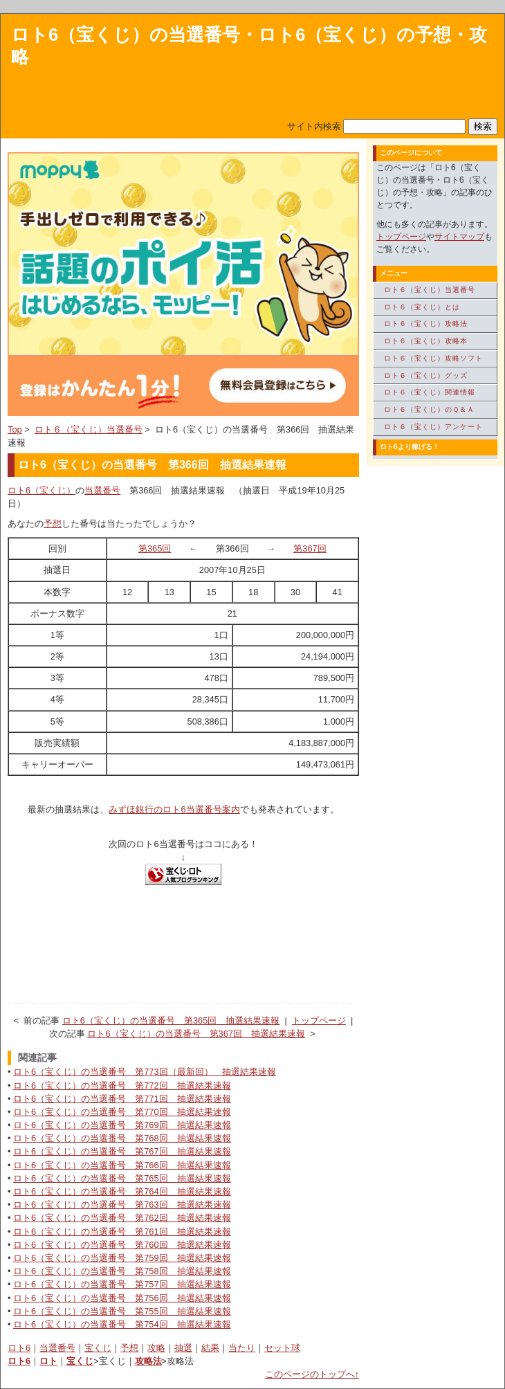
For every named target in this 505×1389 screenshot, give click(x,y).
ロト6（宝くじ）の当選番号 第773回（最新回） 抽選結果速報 (144, 1071)
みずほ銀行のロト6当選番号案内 (174, 809)
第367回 (309, 548)
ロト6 (19, 1348)
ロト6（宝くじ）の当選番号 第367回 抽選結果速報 (195, 1033)
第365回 (154, 548)
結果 (210, 1348)
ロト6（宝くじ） (41, 490)
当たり (241, 1348)
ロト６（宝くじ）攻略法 (426, 323)
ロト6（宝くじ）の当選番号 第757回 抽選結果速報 (121, 1284)
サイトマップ (459, 237)
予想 (53, 523)
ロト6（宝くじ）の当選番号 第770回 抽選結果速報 (121, 1112)
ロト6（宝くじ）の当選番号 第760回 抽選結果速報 (121, 1245)
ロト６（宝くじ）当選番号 (89, 429)
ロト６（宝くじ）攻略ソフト (433, 358)
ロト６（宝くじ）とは (422, 307)
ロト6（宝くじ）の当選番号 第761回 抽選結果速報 (121, 1231)
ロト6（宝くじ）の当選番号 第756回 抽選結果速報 (121, 1298)
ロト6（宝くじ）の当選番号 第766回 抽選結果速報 (121, 1165)
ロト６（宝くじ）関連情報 (429, 392)
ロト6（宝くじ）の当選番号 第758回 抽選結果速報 (121, 1271)
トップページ (319, 1020)
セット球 (282, 1348)
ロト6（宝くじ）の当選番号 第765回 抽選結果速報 (121, 1178)
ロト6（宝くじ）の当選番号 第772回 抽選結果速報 (121, 1085)
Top (15, 429)
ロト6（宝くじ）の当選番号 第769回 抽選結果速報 (121, 1125)
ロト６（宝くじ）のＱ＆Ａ (429, 409)
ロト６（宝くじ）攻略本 (426, 341)
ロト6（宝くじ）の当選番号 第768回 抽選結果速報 (121, 1138)
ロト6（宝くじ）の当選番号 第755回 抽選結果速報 (121, 1311)
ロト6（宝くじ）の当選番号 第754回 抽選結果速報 (121, 1324)
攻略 (156, 1348)
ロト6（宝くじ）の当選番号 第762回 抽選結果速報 (121, 1218)
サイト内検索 (314, 126)
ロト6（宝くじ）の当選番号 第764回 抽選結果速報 (121, 1191)
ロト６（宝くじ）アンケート (433, 426)
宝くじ (97, 1348)
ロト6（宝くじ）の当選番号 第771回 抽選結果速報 (121, 1098)
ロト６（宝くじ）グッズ (426, 375)
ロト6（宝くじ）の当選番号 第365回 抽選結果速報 (170, 1020)
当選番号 (102, 490)
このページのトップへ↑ (312, 1374)
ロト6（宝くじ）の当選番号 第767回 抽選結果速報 (121, 1151)
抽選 (183, 1348)
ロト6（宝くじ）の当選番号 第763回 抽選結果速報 (121, 1204)
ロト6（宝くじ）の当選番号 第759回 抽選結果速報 (121, 1258)
